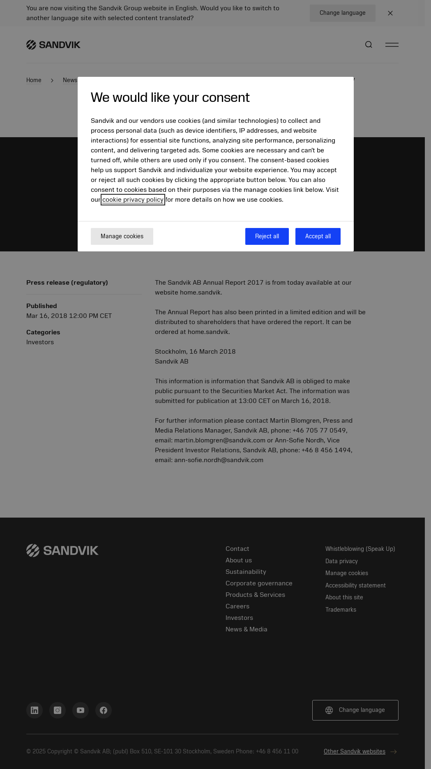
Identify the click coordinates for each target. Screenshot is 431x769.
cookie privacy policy (133, 200)
